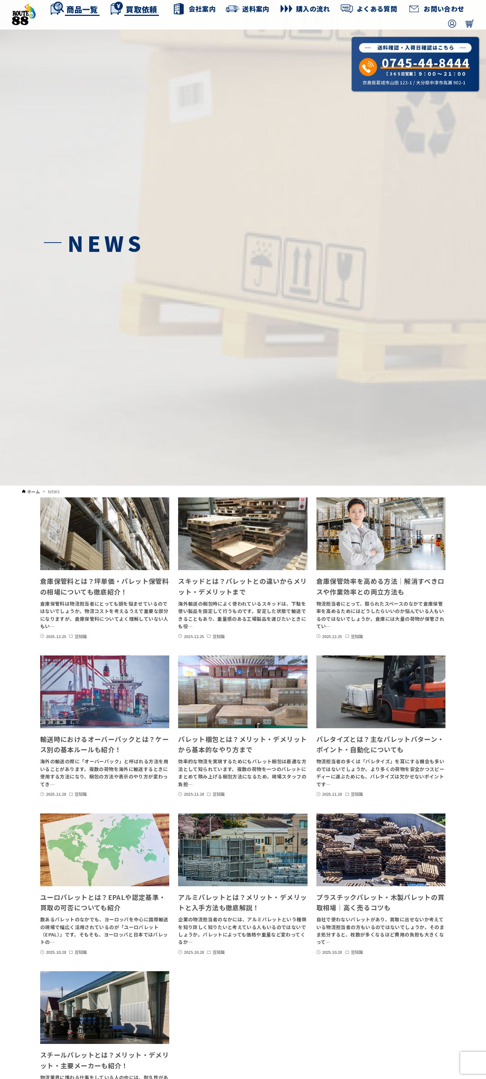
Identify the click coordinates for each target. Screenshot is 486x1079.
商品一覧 (82, 9)
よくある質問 (377, 8)
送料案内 (256, 8)
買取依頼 (141, 9)
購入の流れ (313, 8)
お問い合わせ (444, 8)
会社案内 (202, 8)
